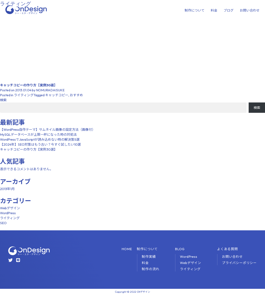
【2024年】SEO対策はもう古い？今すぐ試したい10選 (40, 144)
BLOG (179, 249)
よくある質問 (227, 249)
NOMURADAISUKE (50, 90)
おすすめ (76, 95)
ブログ (229, 10)
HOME (127, 249)
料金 (214, 10)
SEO (3, 223)
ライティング (24, 95)
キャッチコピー (56, 95)
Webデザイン (10, 208)
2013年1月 (7, 189)
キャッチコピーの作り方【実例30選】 (28, 85)
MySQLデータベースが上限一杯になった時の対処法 (38, 134)
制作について (195, 10)
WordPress (8, 213)
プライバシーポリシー (239, 263)
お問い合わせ (250, 10)
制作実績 (149, 257)
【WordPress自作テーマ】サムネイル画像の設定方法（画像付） (47, 129)
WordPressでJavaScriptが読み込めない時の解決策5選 (40, 139)
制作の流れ (150, 269)
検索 (3, 100)
